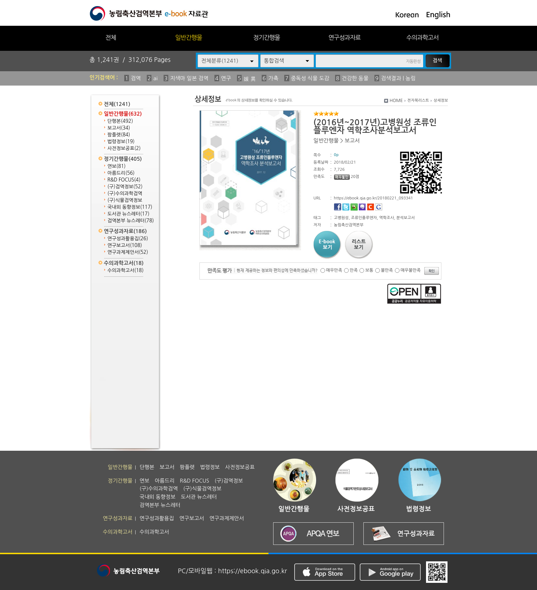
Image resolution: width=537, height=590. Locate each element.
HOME (396, 100)
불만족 (387, 270)
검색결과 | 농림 (398, 78)
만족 (354, 270)
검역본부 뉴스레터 (130, 220)
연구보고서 (124, 245)
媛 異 (249, 79)
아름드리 (121, 173)
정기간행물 (266, 37)
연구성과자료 (344, 37)
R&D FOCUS (123, 180)
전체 (110, 37)
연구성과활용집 (127, 238)
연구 (226, 78)
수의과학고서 (422, 37)
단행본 (120, 121)
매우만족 (334, 270)
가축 (273, 78)
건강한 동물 (355, 78)
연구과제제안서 (127, 252)
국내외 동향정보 (129, 207)
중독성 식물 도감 (310, 78)
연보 (116, 166)
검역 (136, 78)
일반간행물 (188, 37)
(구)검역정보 (124, 186)
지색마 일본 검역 (189, 78)
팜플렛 (118, 134)
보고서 (118, 128)
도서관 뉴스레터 (128, 214)
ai (155, 78)
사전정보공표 (124, 148)
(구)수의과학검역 (124, 193)
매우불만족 (411, 270)
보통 (369, 270)
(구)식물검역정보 (124, 200)
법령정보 (121, 141)
